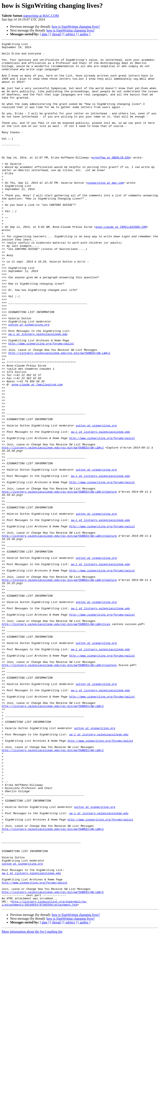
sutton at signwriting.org (28, 381)
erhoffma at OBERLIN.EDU (111, 181)
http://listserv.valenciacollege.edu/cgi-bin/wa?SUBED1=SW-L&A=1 (59, 415)
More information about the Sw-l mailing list (32, 1104)
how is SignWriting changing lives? (76, 26)
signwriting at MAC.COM (41, 15)
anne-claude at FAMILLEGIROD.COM (121, 264)
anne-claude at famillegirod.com (37, 453)
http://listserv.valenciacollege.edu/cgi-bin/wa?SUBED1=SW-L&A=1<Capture (59, 582)
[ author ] (84, 34)
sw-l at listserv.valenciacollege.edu (37, 392)
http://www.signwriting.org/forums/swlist (41, 404)
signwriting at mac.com (105, 211)
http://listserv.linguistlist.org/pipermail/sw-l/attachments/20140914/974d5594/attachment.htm (44, 1075)
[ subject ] (70, 34)
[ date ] (44, 34)
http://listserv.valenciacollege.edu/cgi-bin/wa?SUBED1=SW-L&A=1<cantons (59, 790)
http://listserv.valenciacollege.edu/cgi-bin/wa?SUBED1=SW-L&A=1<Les (56, 741)
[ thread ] (56, 34)
